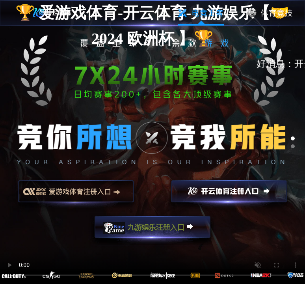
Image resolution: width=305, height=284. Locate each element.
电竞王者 (201, 13)
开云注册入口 (229, 195)
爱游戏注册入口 (76, 195)
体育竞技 (270, 13)
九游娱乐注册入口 (152, 230)
